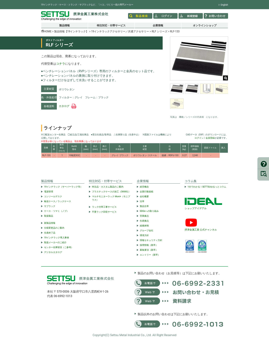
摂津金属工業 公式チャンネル (201, 229)
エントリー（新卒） (150, 255)
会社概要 (144, 196)
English (224, 5)
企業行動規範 (146, 191)
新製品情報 (49, 223)
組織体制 (144, 225)
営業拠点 (144, 216)
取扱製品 (48, 216)
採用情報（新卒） (149, 245)
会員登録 (210, 138)
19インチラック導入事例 (56, 237)
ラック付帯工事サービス (104, 207)
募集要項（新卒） (149, 250)
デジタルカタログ (53, 252)
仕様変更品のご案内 (54, 228)
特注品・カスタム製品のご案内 (107, 186)
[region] (199, 98)
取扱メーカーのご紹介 (55, 242)
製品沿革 (144, 206)
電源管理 (48, 191)
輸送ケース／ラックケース (57, 201)
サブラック (49, 206)
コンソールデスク (53, 196)
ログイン (199, 138)
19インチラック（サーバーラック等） (63, 186)
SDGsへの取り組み (149, 211)
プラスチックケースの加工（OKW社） (111, 191)
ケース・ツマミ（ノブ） (56, 211)
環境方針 (144, 235)
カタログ (67, 106)
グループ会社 (146, 230)
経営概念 (144, 186)
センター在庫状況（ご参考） (58, 247)
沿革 (142, 201)
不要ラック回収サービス (104, 212)
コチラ (60, 63)
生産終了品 (49, 232)
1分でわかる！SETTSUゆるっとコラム (207, 186)
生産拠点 (144, 220)
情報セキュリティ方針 (151, 240)
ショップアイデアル (196, 208)
